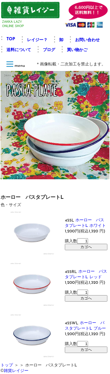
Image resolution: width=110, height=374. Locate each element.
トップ (7, 365)
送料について (18, 50)
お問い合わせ (87, 40)
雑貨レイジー (16, 370)
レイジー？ (37, 40)
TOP (10, 39)
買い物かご (77, 50)
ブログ (49, 50)
